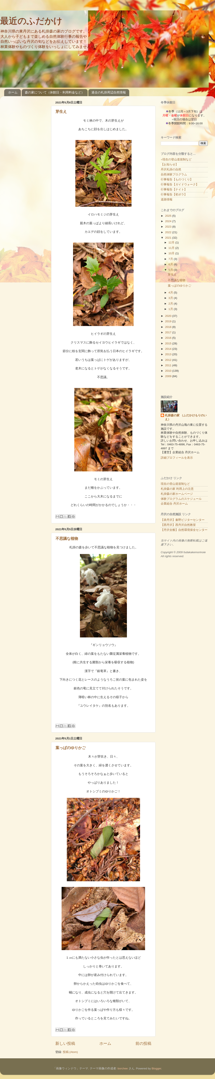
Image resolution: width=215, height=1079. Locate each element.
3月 (171, 298)
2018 (168, 327)
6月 (171, 264)
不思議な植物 (67, 538)
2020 (168, 315)
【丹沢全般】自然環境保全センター (184, 529)
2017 (168, 332)
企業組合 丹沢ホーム (174, 503)
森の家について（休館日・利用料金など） (54, 92)
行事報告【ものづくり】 (177, 179)
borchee (123, 1068)
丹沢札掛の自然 (171, 169)
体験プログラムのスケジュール (181, 498)
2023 (168, 226)
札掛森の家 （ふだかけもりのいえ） (186, 417)
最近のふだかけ (31, 21)
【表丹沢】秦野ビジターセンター (183, 519)
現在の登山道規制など (175, 483)
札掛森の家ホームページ (177, 493)
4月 (171, 292)
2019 (168, 321)
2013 (168, 354)
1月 (171, 309)
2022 (168, 232)
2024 (168, 221)
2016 (168, 337)
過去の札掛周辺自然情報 (108, 92)
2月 (171, 303)
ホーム (13, 92)
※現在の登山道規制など (176, 159)
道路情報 (166, 199)
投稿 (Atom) (70, 1052)
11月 (171, 247)
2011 (168, 365)
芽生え (61, 112)
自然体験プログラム (174, 174)
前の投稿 (143, 1043)
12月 (171, 242)
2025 (168, 215)
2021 (168, 237)
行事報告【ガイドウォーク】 (180, 184)
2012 (168, 359)
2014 (168, 348)
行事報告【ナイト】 (174, 189)
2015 (168, 343)
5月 (171, 269)
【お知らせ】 (169, 164)
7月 (171, 259)
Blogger (156, 1068)
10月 (171, 253)
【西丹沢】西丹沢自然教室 (178, 524)
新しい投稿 (65, 1043)
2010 (168, 370)
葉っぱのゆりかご (71, 748)
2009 (168, 376)
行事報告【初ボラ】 (174, 194)
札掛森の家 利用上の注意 (177, 488)
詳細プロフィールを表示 (177, 457)
